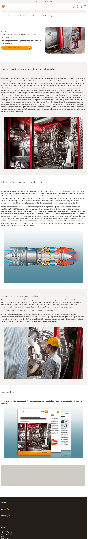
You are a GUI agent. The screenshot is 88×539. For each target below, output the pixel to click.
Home (3, 16)
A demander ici (8, 392)
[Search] (44, 11)
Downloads (11, 16)
